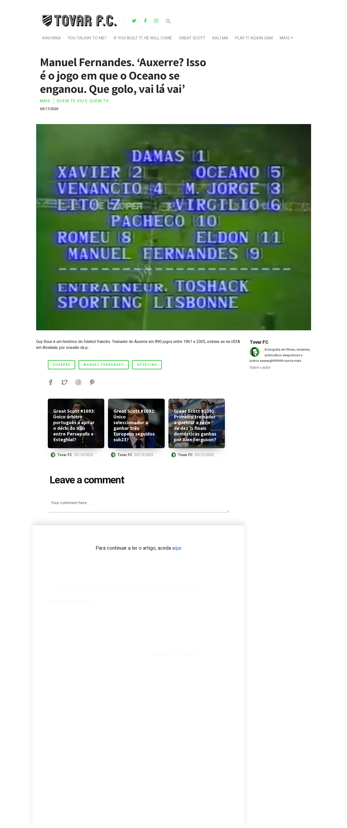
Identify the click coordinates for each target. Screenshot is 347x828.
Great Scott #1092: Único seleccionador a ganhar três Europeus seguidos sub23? (134, 425)
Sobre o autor (260, 367)
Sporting (147, 364)
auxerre (61, 364)
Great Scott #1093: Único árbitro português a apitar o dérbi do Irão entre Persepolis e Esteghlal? (74, 425)
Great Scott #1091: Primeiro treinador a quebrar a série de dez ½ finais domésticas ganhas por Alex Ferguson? (195, 425)
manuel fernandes (103, 364)
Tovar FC (64, 455)
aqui (176, 548)
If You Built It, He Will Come (142, 38)
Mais (285, 38)
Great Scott (192, 38)
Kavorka (51, 38)
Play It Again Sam (254, 38)
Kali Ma (220, 38)
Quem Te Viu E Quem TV (82, 101)
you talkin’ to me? (87, 38)
